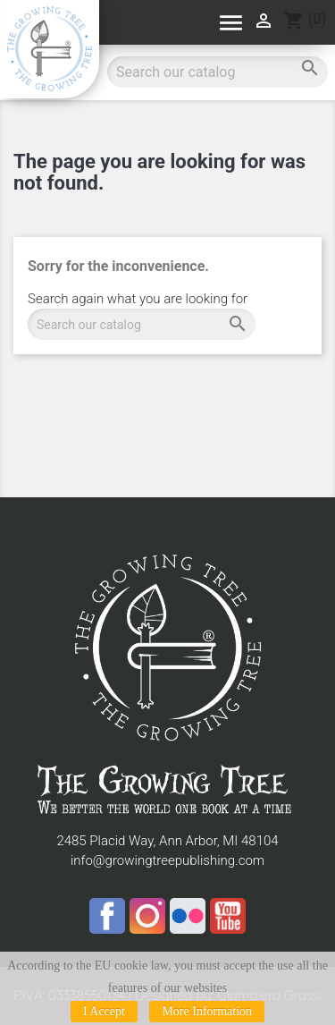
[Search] (141, 324)
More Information (207, 1011)
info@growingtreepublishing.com (167, 860)
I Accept (104, 1011)
